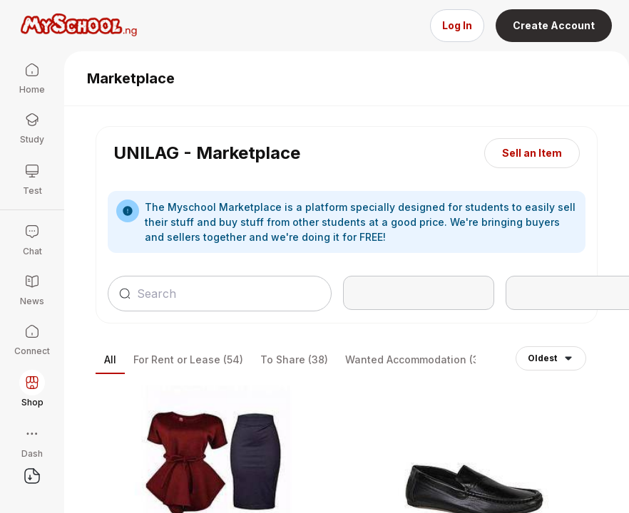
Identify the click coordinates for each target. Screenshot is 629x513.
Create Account (554, 25)
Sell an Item (532, 153)
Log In (457, 25)
